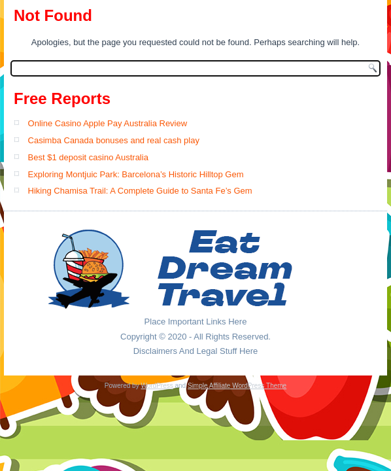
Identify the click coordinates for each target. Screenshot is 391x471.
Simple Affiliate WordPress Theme (237, 385)
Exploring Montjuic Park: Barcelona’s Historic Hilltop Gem (136, 174)
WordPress (157, 385)
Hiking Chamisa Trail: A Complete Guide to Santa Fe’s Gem (140, 191)
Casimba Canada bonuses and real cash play (113, 140)
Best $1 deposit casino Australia (88, 157)
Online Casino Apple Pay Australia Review (108, 123)
